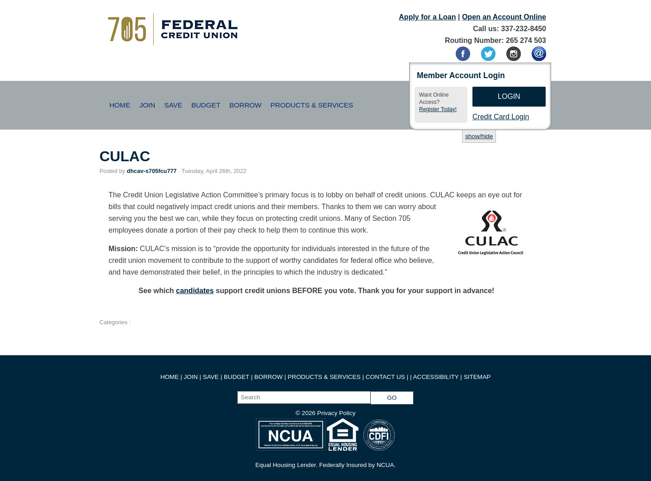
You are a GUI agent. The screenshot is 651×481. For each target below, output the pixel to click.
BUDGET (236, 377)
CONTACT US (385, 377)
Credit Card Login (500, 117)
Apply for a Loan (427, 17)
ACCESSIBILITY (436, 377)
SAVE (212, 377)
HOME (169, 377)
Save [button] (173, 105)
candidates (195, 290)
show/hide (479, 136)
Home (119, 105)
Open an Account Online (504, 17)
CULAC (124, 156)
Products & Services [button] (311, 105)
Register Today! (438, 109)
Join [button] (147, 105)
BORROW (269, 377)
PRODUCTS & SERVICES (324, 377)
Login (509, 96)
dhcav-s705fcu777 (151, 171)
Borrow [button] (245, 105)
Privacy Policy (336, 413)
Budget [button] (205, 105)
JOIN (192, 377)
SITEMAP (477, 377)
